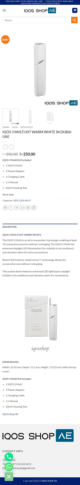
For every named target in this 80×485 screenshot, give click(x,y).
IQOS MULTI (27, 127)
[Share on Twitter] (16, 207)
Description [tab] (9, 227)
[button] (4, 10)
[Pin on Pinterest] (28, 207)
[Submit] (74, 20)
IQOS (14, 127)
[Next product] (5, 146)
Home (5, 127)
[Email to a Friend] (22, 207)
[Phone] (9, 457)
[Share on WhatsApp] (5, 207)
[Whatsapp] (9, 466)
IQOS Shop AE (10, 414)
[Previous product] (11, 146)
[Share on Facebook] (11, 207)
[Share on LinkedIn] (34, 207)
